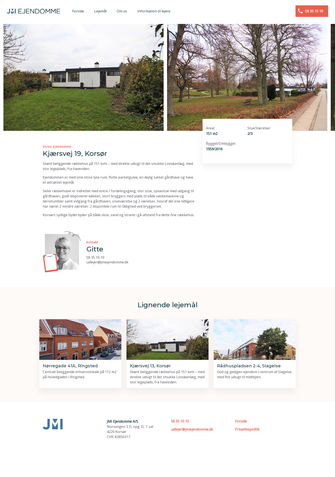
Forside (241, 421)
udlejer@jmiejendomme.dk (107, 262)
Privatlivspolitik (247, 429)
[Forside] (33, 11)
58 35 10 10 (95, 257)
